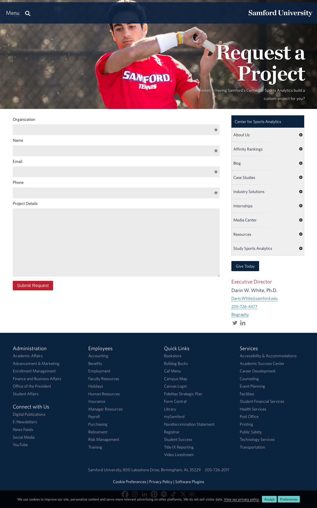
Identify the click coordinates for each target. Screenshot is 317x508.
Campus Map (175, 378)
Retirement (97, 431)
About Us (241, 134)
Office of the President (32, 386)
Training (95, 447)
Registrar (172, 431)
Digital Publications (29, 414)
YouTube (20, 444)
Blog (237, 163)
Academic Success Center (262, 363)
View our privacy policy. (242, 499)
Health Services (253, 409)
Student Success (178, 439)
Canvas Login (175, 386)
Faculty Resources (103, 378)
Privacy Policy (160, 481)
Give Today (245, 266)
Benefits (95, 363)
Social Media (24, 437)
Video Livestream (179, 454)
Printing (246, 424)
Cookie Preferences (129, 481)
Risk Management (103, 439)
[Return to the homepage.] (280, 16)
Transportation (252, 447)
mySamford (174, 416)
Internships (242, 205)
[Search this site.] (28, 13)
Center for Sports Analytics (258, 121)
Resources (242, 234)
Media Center (245, 220)
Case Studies (244, 177)
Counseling (249, 378)
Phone (18, 182)
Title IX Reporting (179, 447)
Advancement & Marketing (36, 363)
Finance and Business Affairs (37, 378)
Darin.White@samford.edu (254, 298)
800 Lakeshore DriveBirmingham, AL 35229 (162, 469)
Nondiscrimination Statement (189, 424)
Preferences (289, 499)
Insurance (96, 401)
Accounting (98, 355)
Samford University (105, 469)
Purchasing (97, 424)
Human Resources (104, 393)
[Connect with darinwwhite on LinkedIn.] (242, 322)
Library (170, 409)
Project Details (25, 203)
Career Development (257, 371)
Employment (99, 371)
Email (17, 161)
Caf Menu (172, 371)
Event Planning (252, 386)
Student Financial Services (262, 401)
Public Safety (251, 431)
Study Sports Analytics (252, 248)
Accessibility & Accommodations (268, 355)
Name (18, 140)
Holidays (95, 386)
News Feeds (23, 429)
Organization (24, 119)
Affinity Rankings (248, 149)
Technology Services (257, 439)
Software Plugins (189, 481)
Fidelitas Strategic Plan (183, 393)
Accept (269, 499)
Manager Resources (105, 409)
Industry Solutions (248, 191)
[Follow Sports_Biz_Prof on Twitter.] (234, 322)
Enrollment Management (34, 371)
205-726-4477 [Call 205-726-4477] (244, 306)
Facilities (247, 393)
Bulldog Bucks (176, 363)
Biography (240, 314)
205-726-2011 (217, 469)
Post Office (249, 416)
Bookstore (172, 355)
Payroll (94, 416)
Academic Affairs (27, 355)
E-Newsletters (25, 421)
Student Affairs (26, 393)
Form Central (175, 401)
